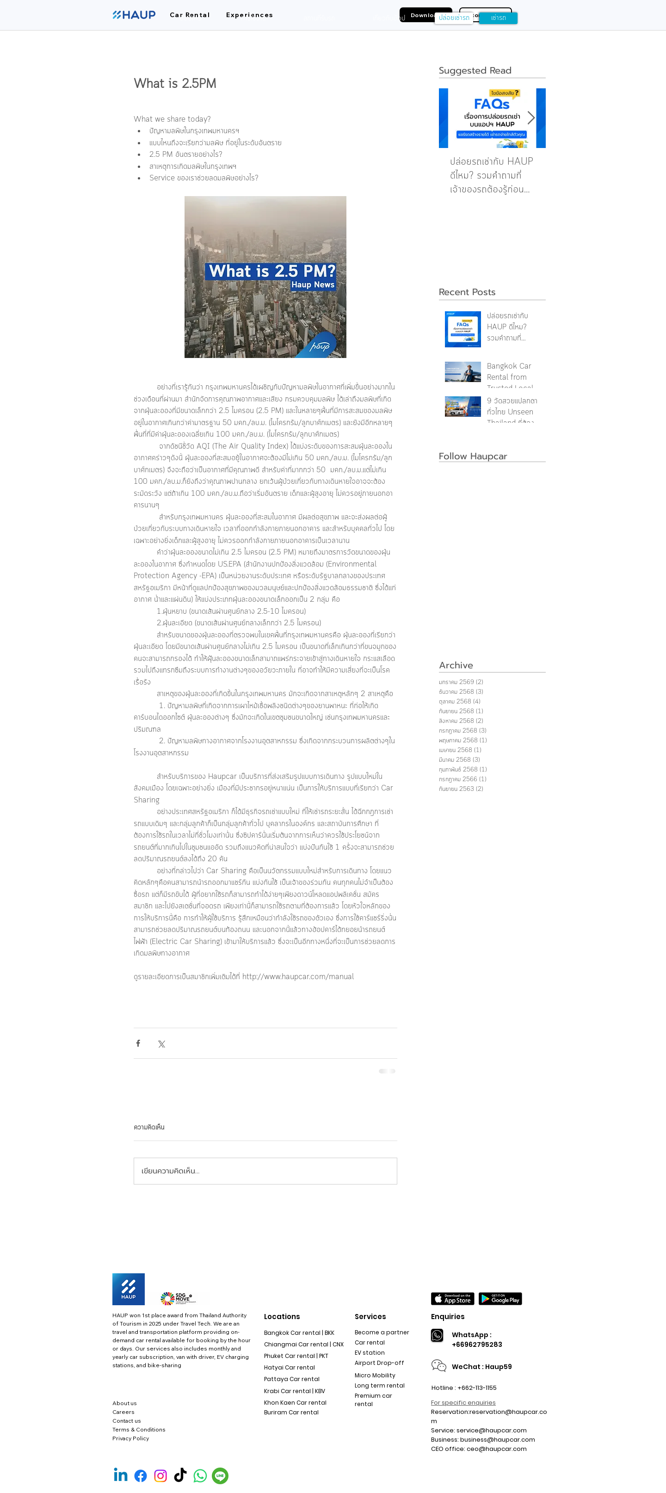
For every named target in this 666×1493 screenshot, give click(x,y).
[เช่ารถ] (498, 18)
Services (370, 1316)
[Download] (426, 14)
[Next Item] (531, 118)
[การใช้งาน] (253, 18)
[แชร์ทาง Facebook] (138, 1043)
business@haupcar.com (497, 1439)
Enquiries (448, 1316)
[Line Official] (220, 1476)
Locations (282, 1316)
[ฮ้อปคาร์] (190, 18)
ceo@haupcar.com (497, 1448)
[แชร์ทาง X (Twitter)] (160, 1043)
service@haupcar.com (491, 1430)
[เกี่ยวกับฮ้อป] (388, 18)
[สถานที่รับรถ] (319, 18)
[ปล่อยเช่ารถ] (454, 18)
